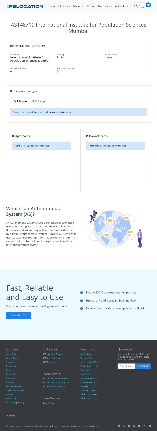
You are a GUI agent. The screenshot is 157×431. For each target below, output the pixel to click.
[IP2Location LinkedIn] (149, 425)
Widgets (84, 386)
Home (51, 6)
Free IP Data (49, 403)
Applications (86, 354)
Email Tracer (86, 374)
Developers (11, 366)
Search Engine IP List (90, 362)
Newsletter (11, 378)
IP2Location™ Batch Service (56, 382)
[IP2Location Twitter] (124, 425)
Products (78, 6)
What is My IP (86, 398)
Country (60, 54)
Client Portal (11, 354)
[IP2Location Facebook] (119, 425)
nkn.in (108, 57)
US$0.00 (140, 7)
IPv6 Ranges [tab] (39, 101)
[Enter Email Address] (126, 366)
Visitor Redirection (88, 366)
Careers (10, 382)
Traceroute (85, 370)
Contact (9, 394)
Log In (120, 6)
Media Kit (10, 374)
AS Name (14, 54)
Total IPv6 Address (65, 68)
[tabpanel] (78, 112)
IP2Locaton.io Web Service (55, 378)
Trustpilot (10, 415)
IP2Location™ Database (54, 354)
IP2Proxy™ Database (53, 358)
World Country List (88, 394)
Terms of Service (61, 426)
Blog (8, 370)
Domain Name (110, 54)
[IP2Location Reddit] (129, 425)
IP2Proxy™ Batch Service (54, 386)
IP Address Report (88, 390)
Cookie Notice (91, 426)
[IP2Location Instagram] (144, 425)
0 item (137, 5)
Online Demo (12, 358)
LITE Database (50, 362)
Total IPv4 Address (19, 68)
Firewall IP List (86, 358)
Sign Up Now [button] (19, 315)
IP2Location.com (26, 426)
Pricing (91, 6)
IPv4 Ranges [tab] (20, 101)
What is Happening (15, 402)
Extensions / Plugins (89, 382)
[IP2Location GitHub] (134, 425)
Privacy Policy (77, 426)
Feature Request (14, 386)
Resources (104, 6)
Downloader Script (89, 378)
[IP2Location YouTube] (139, 425)
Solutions (62, 6)
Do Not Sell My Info (15, 390)
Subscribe (143, 366)
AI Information (12, 398)
